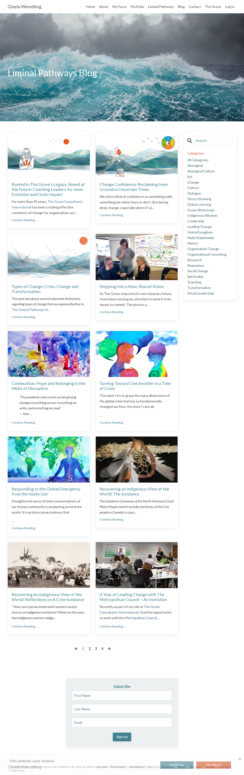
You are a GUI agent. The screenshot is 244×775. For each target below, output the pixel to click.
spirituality (195, 276)
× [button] (239, 759)
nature (192, 243)
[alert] (122, 765)
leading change (199, 226)
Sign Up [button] (122, 735)
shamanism (195, 265)
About (103, 6)
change (193, 182)
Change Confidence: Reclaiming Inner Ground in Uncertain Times (133, 186)
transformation (199, 287)
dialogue (194, 193)
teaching (194, 282)
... (31, 309)
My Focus (119, 6)
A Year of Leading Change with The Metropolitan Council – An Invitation (133, 595)
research (194, 260)
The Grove (213, 6)
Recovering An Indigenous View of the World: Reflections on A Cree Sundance (47, 595)
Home (90, 6)
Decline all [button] (213, 765)
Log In (229, 6)
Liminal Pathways (161, 6)
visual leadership (200, 293)
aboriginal (195, 165)
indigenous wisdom (202, 215)
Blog (181, 6)
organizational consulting (206, 254)
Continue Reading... (24, 219)
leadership (195, 221)
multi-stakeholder (201, 238)
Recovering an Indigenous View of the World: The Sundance (134, 490)
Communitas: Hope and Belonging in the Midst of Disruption (47, 385)
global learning (199, 204)
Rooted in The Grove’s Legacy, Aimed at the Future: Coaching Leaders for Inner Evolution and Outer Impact (47, 189)
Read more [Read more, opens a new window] (32, 770)
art (189, 177)
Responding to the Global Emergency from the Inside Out (45, 490)
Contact (195, 6)
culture (193, 188)
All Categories (198, 160)
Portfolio (137, 6)
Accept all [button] (177, 765)
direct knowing (199, 199)
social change (197, 271)
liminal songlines (200, 232)
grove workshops (201, 210)
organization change (203, 249)
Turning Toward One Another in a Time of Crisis (135, 385)
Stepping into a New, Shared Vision (131, 285)
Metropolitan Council (141, 616)
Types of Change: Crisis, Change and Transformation (44, 288)
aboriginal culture (201, 171)
